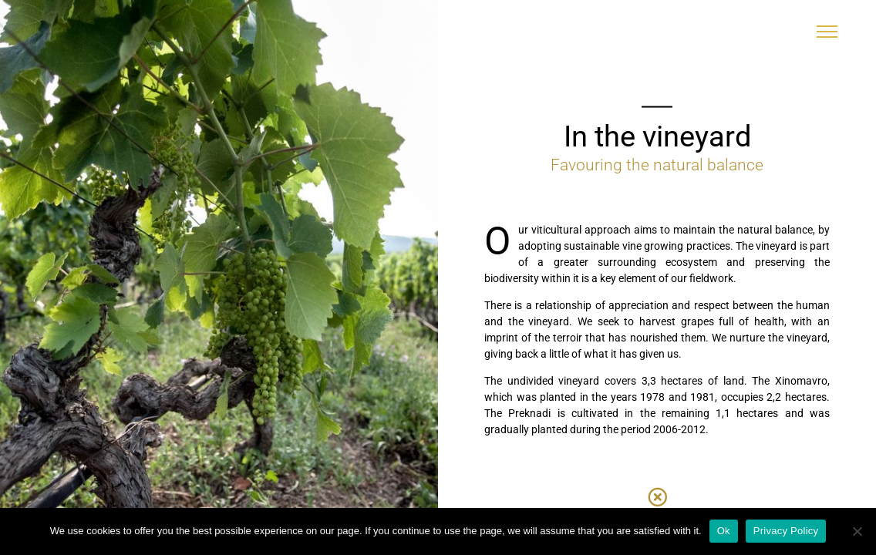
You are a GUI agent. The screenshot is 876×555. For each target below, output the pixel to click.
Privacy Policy (785, 530)
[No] (856, 531)
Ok (723, 530)
